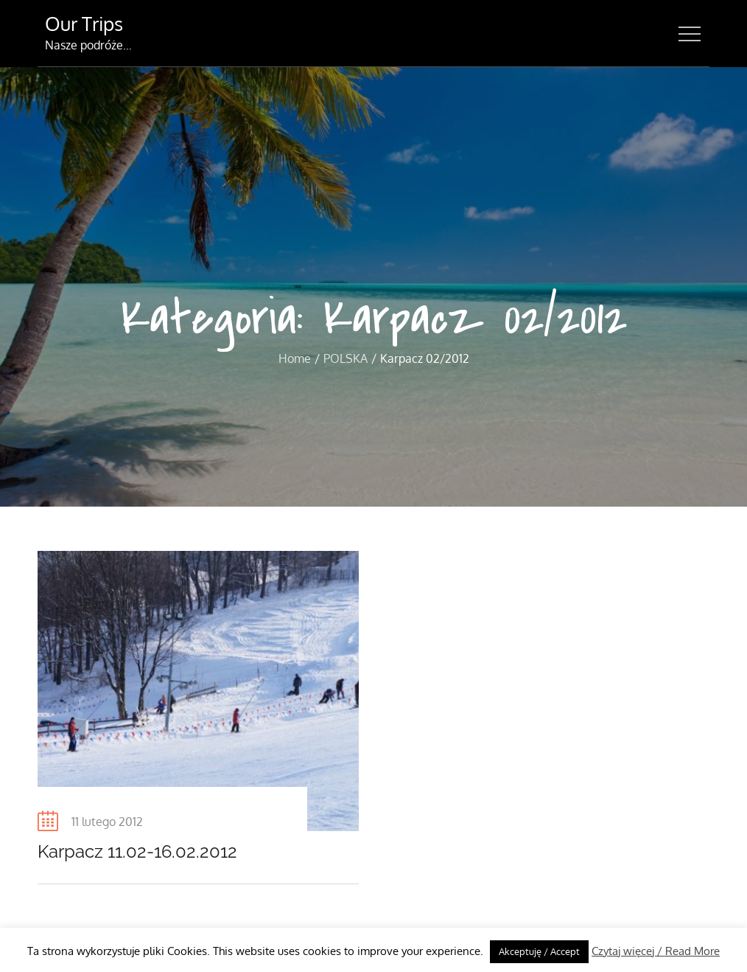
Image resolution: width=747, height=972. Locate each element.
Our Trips (84, 23)
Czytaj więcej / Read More (656, 951)
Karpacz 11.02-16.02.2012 (137, 851)
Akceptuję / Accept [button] (539, 951)
